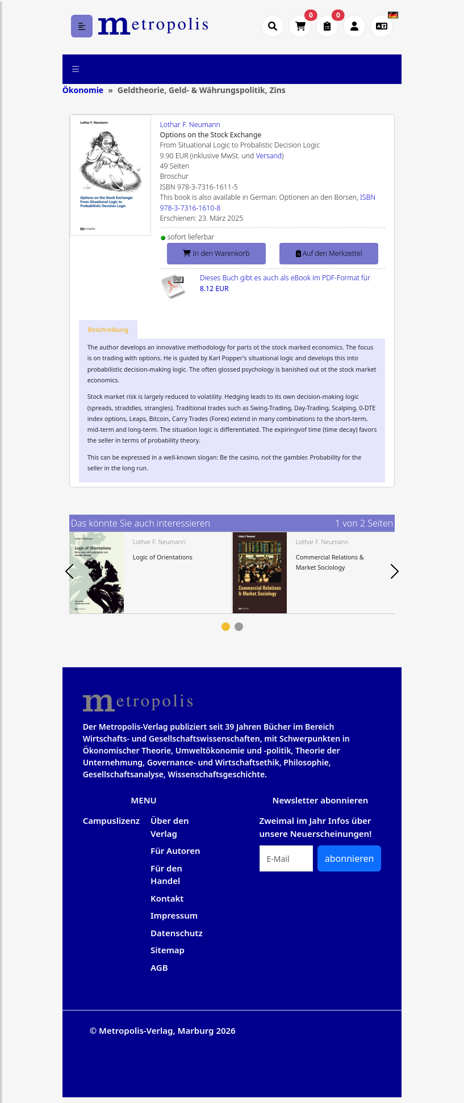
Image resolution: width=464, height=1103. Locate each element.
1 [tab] (225, 626)
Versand (269, 156)
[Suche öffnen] (272, 26)
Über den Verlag (170, 827)
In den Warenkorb (216, 253)
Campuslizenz (111, 820)
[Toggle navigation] (75, 69)
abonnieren (349, 858)
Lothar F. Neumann (190, 124)
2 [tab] (239, 626)
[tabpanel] (150, 573)
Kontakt (167, 898)
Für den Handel (166, 874)
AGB (159, 967)
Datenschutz (177, 932)
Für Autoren (175, 850)
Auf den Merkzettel (329, 253)
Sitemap (168, 949)
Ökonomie (83, 90)
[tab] (108, 329)
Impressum (174, 915)
